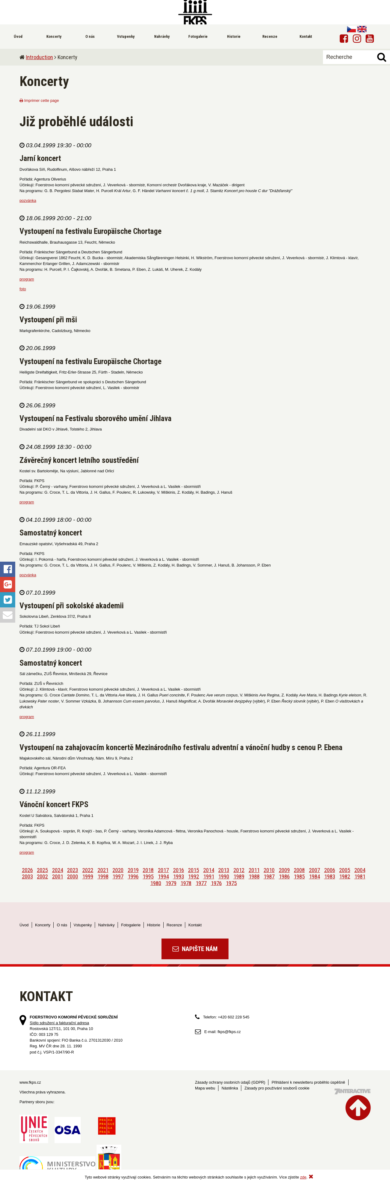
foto (23, 289)
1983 (329, 876)
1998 (103, 876)
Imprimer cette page (39, 100)
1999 (87, 876)
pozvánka (28, 200)
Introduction (39, 57)
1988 (254, 876)
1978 (185, 882)
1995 (148, 876)
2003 (27, 876)
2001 (57, 876)
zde (303, 1177)
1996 (133, 876)
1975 (231, 882)
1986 (284, 876)
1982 (344, 876)
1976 (216, 882)
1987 (269, 876)
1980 (155, 882)
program (27, 279)
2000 (72, 876)
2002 (42, 876)
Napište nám (195, 949)
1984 (314, 876)
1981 (359, 876)
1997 (117, 876)
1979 (170, 882)
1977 (201, 882)
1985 (299, 876)
